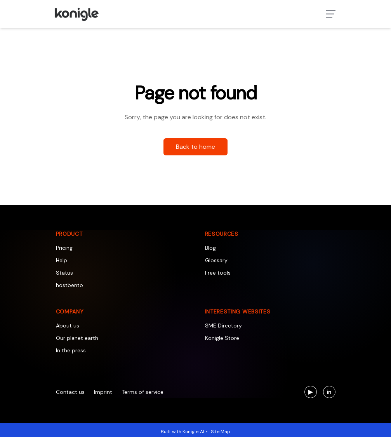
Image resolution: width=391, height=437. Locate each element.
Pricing (64, 247)
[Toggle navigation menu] (331, 14)
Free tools (218, 272)
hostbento (69, 285)
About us (67, 325)
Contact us (70, 391)
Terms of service (142, 391)
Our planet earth (77, 337)
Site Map (220, 431)
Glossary (216, 260)
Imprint (103, 391)
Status (64, 272)
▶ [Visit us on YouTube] (312, 393)
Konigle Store (222, 337)
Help (61, 260)
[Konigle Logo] (76, 14)
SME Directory (223, 325)
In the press (71, 350)
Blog (210, 247)
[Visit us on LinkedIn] (329, 392)
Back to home (195, 147)
